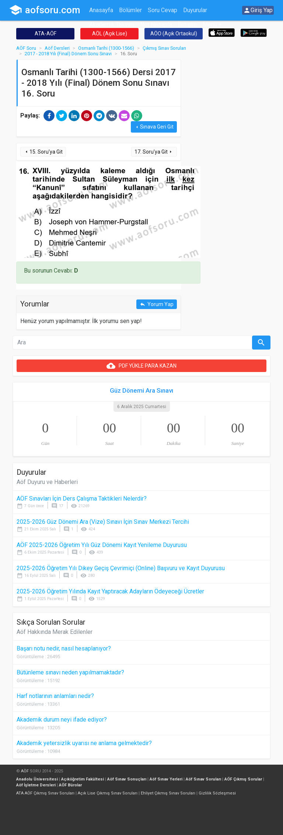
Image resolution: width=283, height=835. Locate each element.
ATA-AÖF (45, 33)
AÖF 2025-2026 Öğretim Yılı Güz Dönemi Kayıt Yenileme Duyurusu (102, 544)
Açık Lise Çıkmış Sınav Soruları (107, 793)
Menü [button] (210, 24)
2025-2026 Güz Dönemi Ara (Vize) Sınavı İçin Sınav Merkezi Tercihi (103, 521)
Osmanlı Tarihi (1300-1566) (106, 48)
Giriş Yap (258, 10)
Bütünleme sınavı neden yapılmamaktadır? (70, 672)
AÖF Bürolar (70, 785)
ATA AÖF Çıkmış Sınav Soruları (45, 793)
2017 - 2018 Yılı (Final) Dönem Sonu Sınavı (68, 53)
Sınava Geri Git (154, 127)
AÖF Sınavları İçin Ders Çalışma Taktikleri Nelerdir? (82, 498)
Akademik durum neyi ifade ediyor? (62, 719)
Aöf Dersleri (57, 48)
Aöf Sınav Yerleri (166, 779)
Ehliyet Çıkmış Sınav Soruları (168, 793)
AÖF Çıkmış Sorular (243, 779)
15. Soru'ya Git (43, 152)
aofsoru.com (44, 10)
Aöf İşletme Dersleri (36, 785)
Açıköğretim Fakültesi (82, 779)
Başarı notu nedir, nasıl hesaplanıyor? (64, 648)
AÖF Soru (26, 48)
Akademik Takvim (111, 24)
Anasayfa (101, 10)
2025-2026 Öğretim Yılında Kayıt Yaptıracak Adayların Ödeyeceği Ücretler (110, 591)
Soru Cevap (162, 10)
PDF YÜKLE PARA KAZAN (141, 365)
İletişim (187, 24)
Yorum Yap (157, 304)
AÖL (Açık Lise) (109, 33)
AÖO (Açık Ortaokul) (173, 33)
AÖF (25, 771)
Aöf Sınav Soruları (203, 779)
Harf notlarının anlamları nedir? (55, 695)
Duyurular (195, 10)
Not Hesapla (156, 24)
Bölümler (130, 10)
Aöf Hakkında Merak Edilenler (54, 631)
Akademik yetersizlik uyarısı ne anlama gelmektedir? (84, 743)
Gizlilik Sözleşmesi (217, 793)
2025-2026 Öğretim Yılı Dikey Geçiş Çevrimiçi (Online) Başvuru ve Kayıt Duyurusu (121, 568)
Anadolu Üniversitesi (37, 779)
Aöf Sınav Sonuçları (126, 779)
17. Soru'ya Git (154, 152)
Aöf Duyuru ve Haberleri (47, 481)
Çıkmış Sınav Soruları (164, 48)
